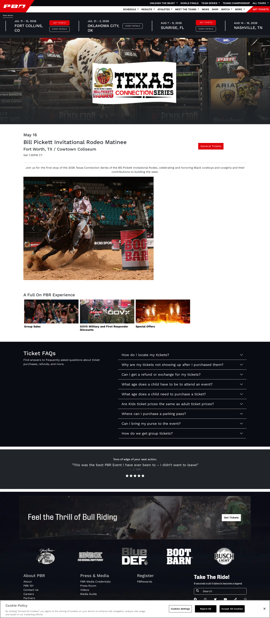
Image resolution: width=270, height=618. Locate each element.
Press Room (88, 585)
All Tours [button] (260, 3)
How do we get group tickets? (147, 433)
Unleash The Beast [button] (163, 3)
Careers (28, 594)
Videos (84, 589)
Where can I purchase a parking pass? (154, 414)
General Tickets (210, 146)
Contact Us (30, 589)
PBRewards (144, 581)
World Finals (189, 3)
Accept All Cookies (232, 608)
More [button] (239, 9)
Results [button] (147, 9)
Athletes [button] (164, 9)
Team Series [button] (209, 3)
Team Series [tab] (8, 15)
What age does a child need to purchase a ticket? (164, 394)
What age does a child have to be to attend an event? (167, 384)
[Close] (264, 608)
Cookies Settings (180, 608)
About (27, 581)
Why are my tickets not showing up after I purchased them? (172, 365)
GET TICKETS (261, 9)
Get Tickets (59, 23)
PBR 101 (28, 585)
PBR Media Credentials (95, 581)
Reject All (205, 608)
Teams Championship (236, 3)
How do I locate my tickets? (145, 355)
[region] (135, 609)
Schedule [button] (130, 9)
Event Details (59, 29)
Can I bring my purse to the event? (151, 423)
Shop (215, 9)
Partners (29, 598)
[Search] (223, 591)
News (205, 9)
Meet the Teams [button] (186, 9)
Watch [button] (225, 9)
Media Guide (88, 594)
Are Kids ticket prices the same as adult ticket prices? (168, 404)
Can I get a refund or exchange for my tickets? (161, 374)
